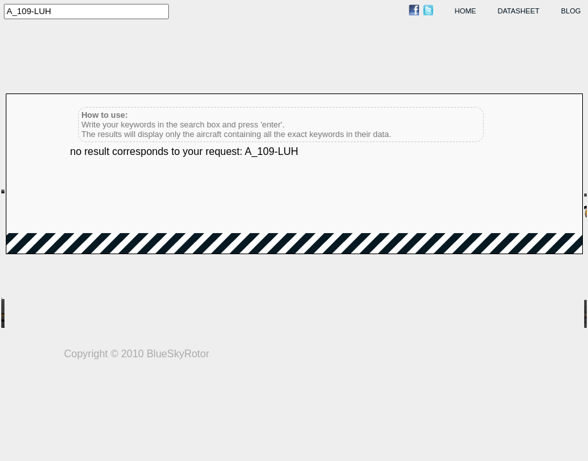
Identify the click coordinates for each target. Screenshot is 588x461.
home (466, 11)
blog (571, 11)
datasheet (518, 11)
